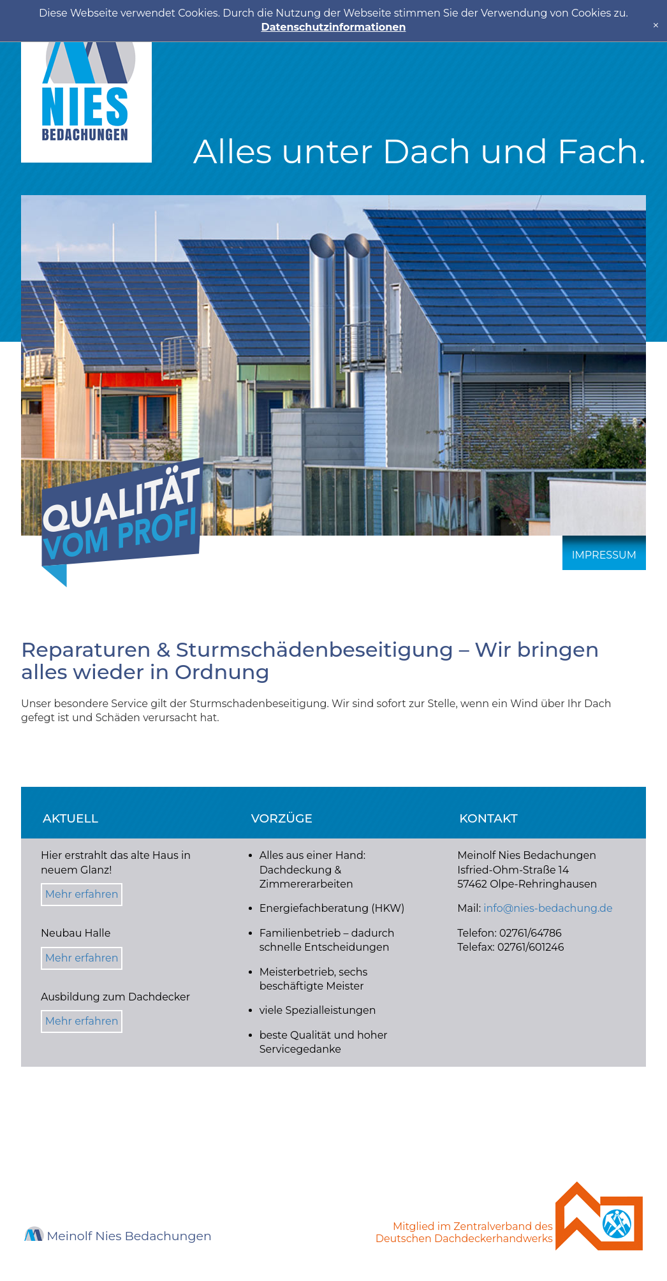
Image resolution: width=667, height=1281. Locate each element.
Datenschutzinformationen (333, 27)
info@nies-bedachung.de (547, 908)
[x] (656, 25)
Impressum (604, 555)
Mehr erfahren (82, 894)
